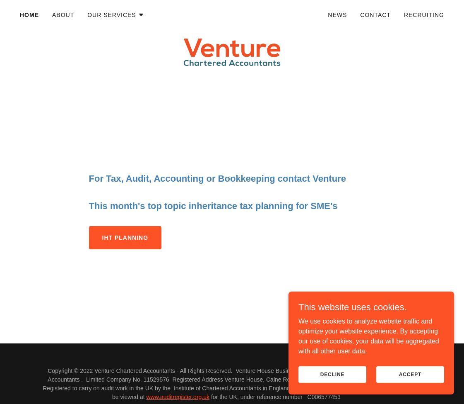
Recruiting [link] (424, 15)
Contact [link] (375, 15)
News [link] (337, 15)
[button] (115, 15)
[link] (232, 13)
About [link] (63, 15)
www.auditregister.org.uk (177, 397)
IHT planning (125, 237)
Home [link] (29, 15)
